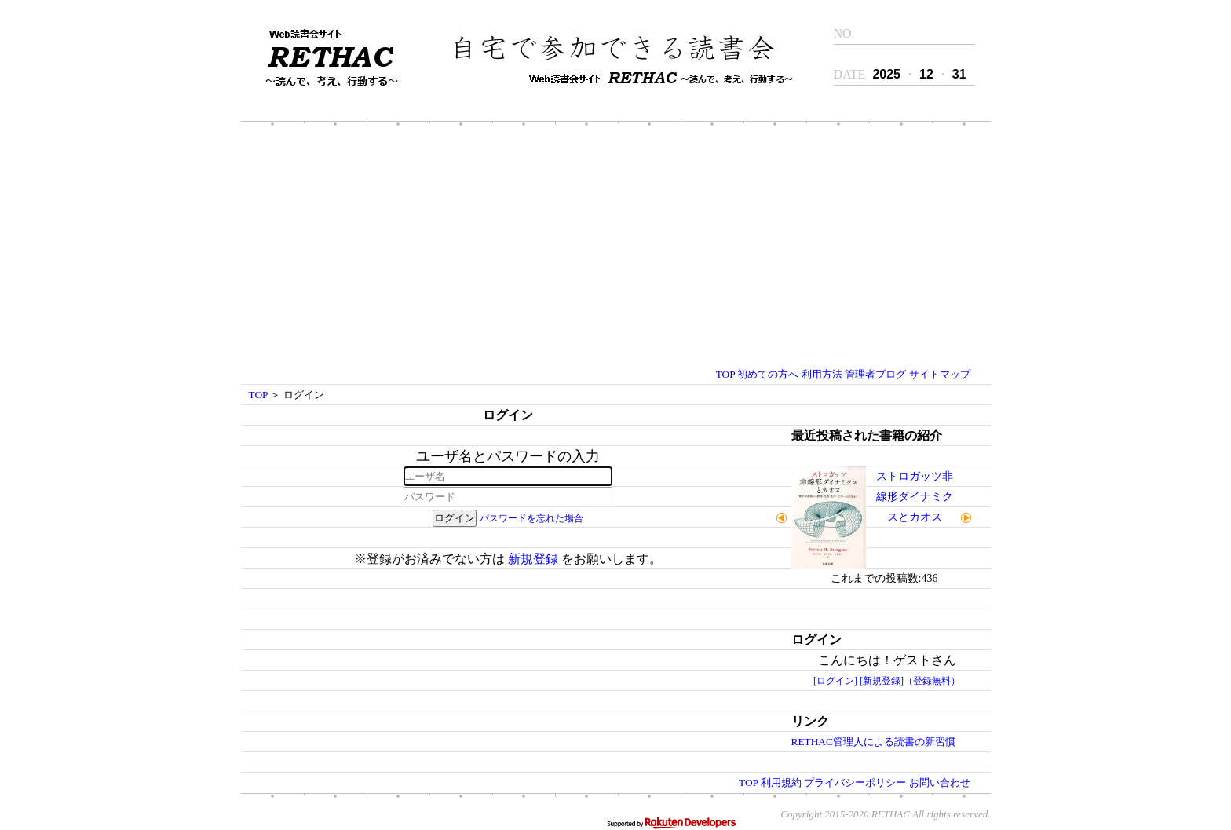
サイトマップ (939, 374)
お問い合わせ (939, 782)
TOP (725, 374)
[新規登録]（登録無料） (910, 680)
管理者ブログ (875, 374)
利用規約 (781, 782)
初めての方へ (767, 374)
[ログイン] (835, 680)
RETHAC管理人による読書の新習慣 (873, 742)
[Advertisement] (615, 246)
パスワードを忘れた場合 (531, 518)
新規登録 (533, 558)
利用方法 (822, 374)
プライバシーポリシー (855, 782)
